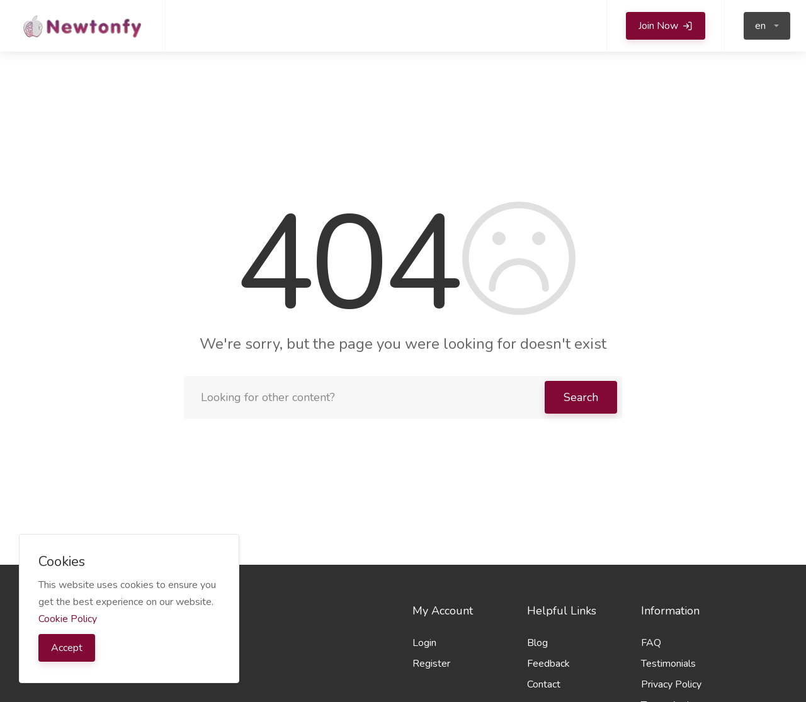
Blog (537, 643)
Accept (66, 648)
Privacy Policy (671, 684)
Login (424, 643)
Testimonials (668, 664)
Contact (543, 684)
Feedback (548, 664)
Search (581, 397)
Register (431, 664)
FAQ (651, 643)
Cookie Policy (67, 619)
